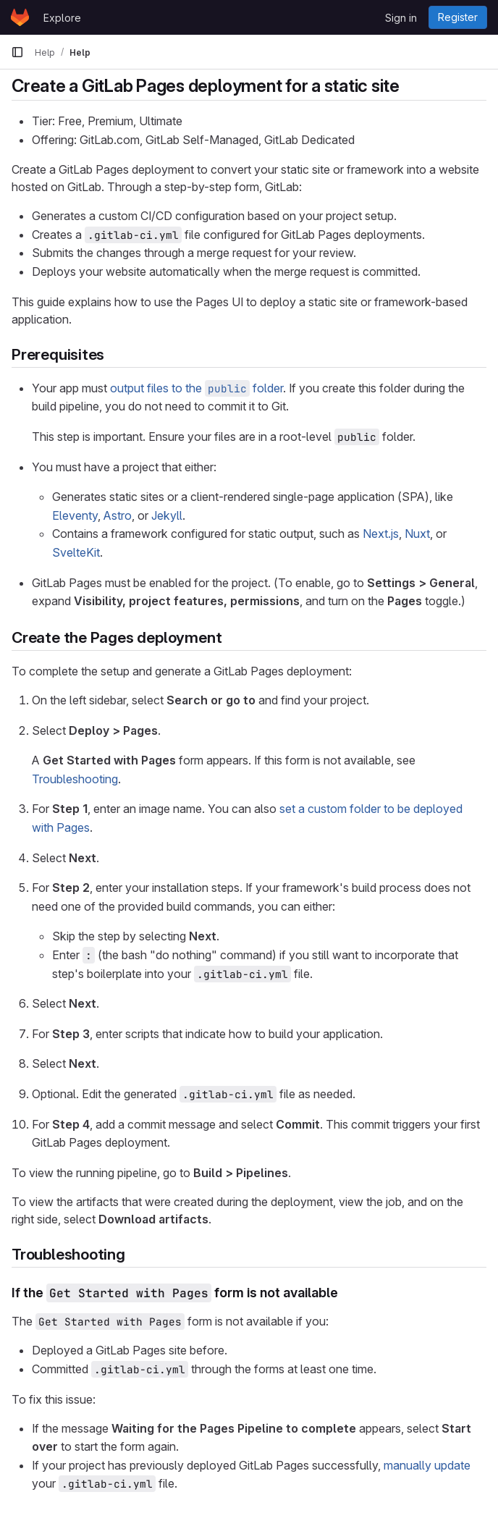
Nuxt (417, 533)
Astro (118, 515)
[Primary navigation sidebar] (17, 52)
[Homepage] (20, 17)
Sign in (401, 18)
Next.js (381, 533)
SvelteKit (76, 552)
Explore (62, 18)
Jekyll (166, 515)
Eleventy (75, 515)
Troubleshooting (75, 779)
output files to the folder (196, 388)
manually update (427, 1465)
